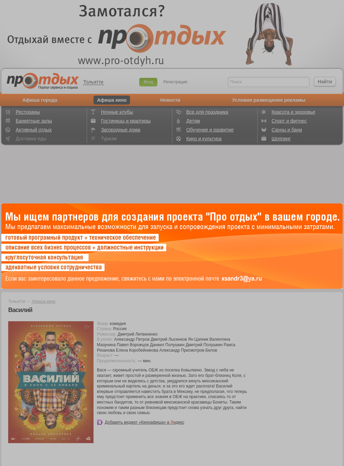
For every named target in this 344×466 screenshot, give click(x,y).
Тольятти (93, 82)
